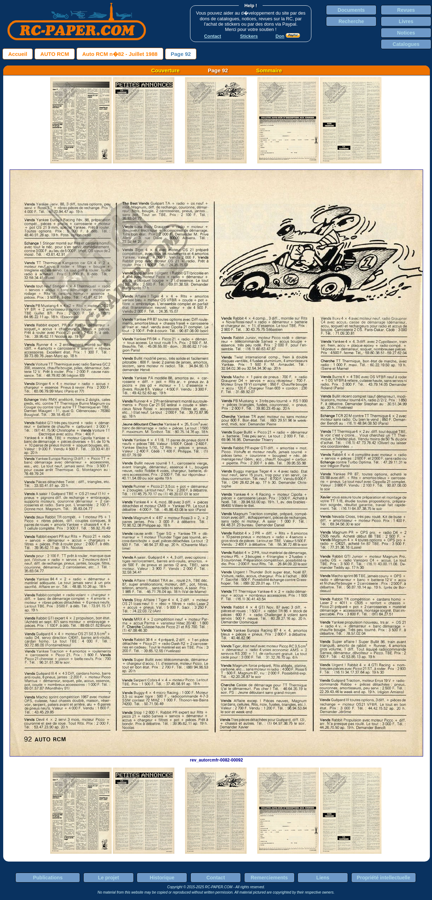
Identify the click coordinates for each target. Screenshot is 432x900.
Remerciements (269, 877)
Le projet (108, 877)
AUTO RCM (54, 54)
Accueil (17, 54)
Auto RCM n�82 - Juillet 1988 (120, 54)
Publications (48, 877)
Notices (406, 33)
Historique (162, 877)
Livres (406, 21)
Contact (215, 877)
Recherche (351, 21)
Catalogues (406, 44)
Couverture (165, 70)
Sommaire (269, 70)
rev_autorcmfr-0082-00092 (216, 758)
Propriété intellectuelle (383, 877)
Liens (323, 877)
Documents (351, 10)
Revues (406, 10)
